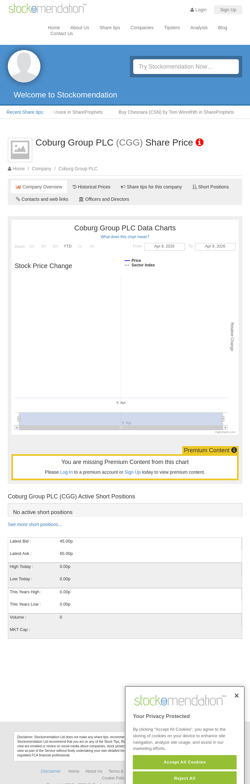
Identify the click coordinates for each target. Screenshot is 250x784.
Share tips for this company (151, 186)
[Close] (236, 707)
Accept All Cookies (185, 774)
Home (54, 27)
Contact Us (61, 33)
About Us (79, 27)
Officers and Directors (104, 199)
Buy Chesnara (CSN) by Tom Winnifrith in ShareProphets (179, 112)
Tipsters (172, 27)
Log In (66, 472)
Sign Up (228, 9)
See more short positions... (35, 524)
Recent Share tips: (25, 112)
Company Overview (39, 186)
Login (198, 9)
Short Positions (210, 186)
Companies (142, 27)
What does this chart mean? (125, 237)
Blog (222, 27)
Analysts (199, 27)
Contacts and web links (42, 199)
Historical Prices (91, 186)
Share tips (110, 27)
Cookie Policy (114, 778)
